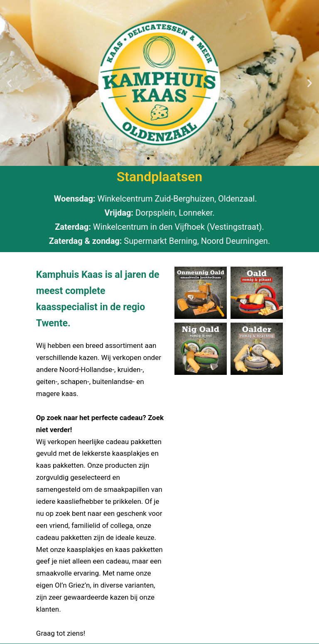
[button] (9, 83)
